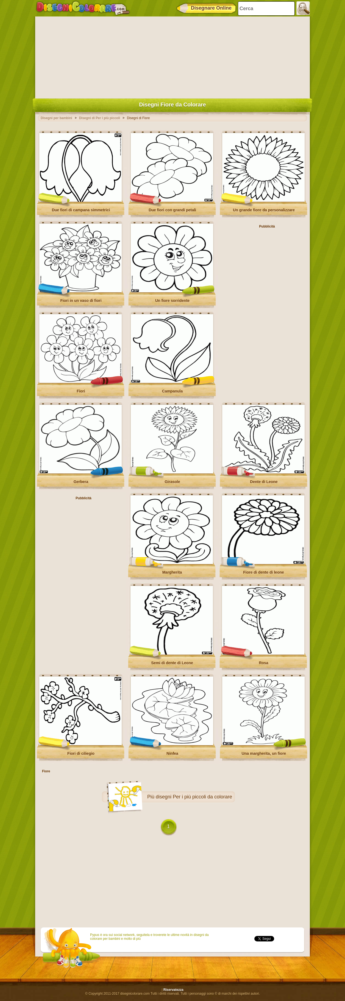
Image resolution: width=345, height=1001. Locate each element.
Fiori (81, 391)
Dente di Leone (263, 482)
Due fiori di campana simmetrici (81, 210)
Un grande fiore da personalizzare (264, 210)
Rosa (263, 663)
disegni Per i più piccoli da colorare (194, 797)
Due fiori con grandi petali (172, 210)
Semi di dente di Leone (172, 663)
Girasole (172, 482)
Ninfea (172, 753)
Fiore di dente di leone (263, 572)
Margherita (172, 572)
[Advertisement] (172, 56)
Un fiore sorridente (172, 300)
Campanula (172, 391)
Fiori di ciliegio (80, 753)
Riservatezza (173, 990)
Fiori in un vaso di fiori (80, 300)
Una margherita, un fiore (264, 753)
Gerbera (81, 482)
